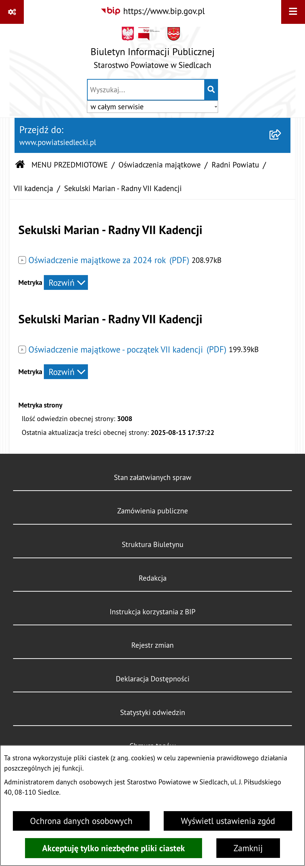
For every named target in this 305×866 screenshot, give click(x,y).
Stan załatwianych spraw (152, 477)
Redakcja (153, 578)
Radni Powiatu (235, 165)
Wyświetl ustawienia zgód (228, 820)
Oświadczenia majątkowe (159, 165)
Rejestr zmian (152, 645)
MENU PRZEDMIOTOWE (69, 165)
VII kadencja (33, 188)
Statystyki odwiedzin (152, 712)
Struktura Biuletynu (152, 544)
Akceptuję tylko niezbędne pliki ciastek (113, 848)
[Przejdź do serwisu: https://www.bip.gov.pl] (153, 11)
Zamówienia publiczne (152, 510)
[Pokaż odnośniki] (12, 12)
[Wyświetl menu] (293, 12)
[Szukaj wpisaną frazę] (211, 89)
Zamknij (248, 848)
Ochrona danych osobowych (81, 820)
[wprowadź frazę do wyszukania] (146, 89)
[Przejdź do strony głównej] (153, 50)
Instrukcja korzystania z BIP (152, 611)
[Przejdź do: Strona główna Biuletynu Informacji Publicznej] (20, 165)
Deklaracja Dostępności (152, 678)
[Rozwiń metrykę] (66, 282)
